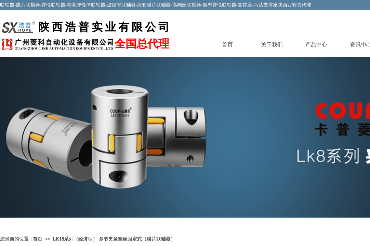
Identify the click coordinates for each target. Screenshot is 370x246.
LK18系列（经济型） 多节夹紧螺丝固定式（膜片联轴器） (114, 239)
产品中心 (316, 44)
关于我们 (272, 44)
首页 (227, 44)
